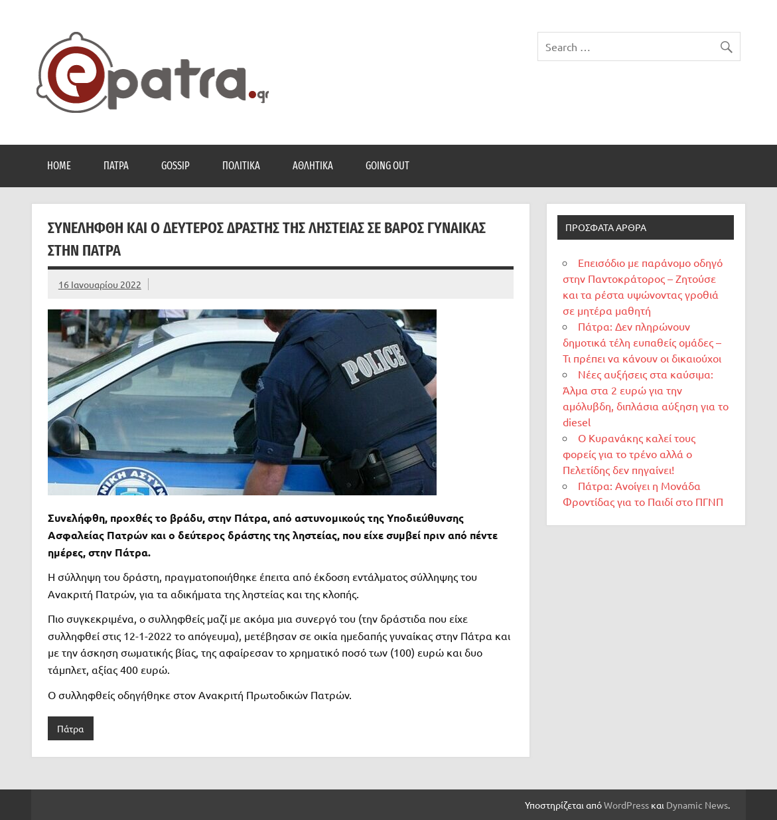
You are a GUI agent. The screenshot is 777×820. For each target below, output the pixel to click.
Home (59, 165)
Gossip (175, 165)
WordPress (626, 805)
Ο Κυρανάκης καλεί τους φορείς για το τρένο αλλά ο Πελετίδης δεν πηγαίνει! (629, 453)
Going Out (387, 165)
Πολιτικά (241, 165)
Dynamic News (697, 805)
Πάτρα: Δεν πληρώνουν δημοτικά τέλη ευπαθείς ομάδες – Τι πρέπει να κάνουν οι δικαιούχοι (642, 342)
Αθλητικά (313, 165)
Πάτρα (116, 165)
